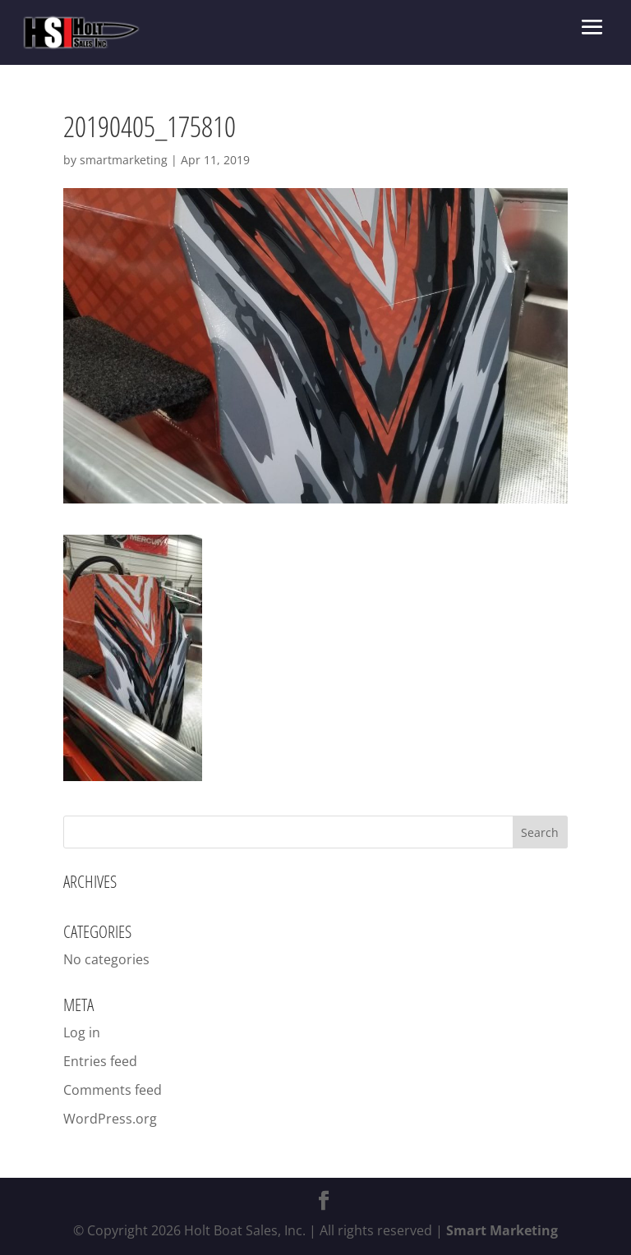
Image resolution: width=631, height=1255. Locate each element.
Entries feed (100, 1061)
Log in (81, 1032)
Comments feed (112, 1090)
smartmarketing (124, 160)
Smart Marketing (502, 1230)
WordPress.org (110, 1119)
